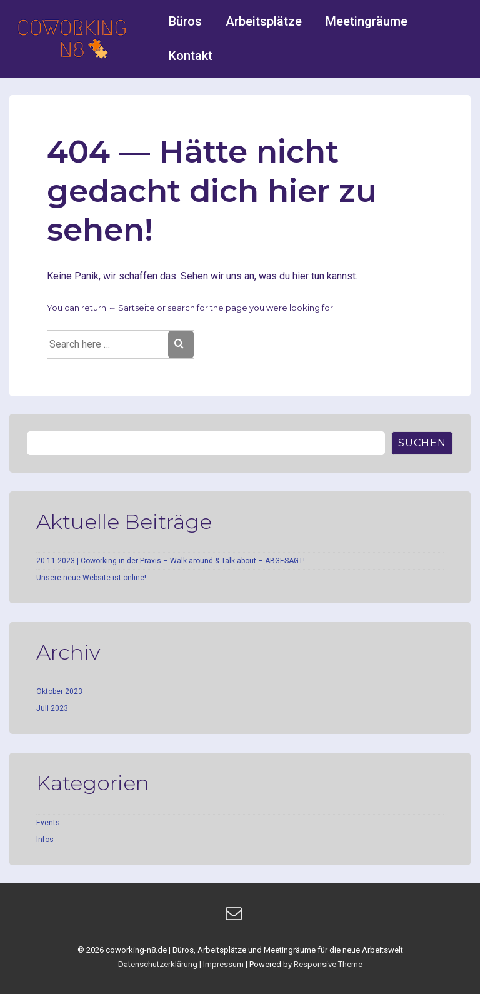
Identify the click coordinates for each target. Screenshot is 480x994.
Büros (185, 21)
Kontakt (190, 55)
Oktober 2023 (59, 691)
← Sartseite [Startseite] (131, 308)
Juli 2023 (52, 708)
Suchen (422, 443)
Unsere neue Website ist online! (91, 577)
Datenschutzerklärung (158, 964)
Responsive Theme (328, 964)
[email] (235, 917)
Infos (45, 839)
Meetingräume (367, 21)
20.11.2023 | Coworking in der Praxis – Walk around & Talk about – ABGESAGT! (170, 560)
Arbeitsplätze (264, 21)
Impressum (223, 964)
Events (48, 822)
